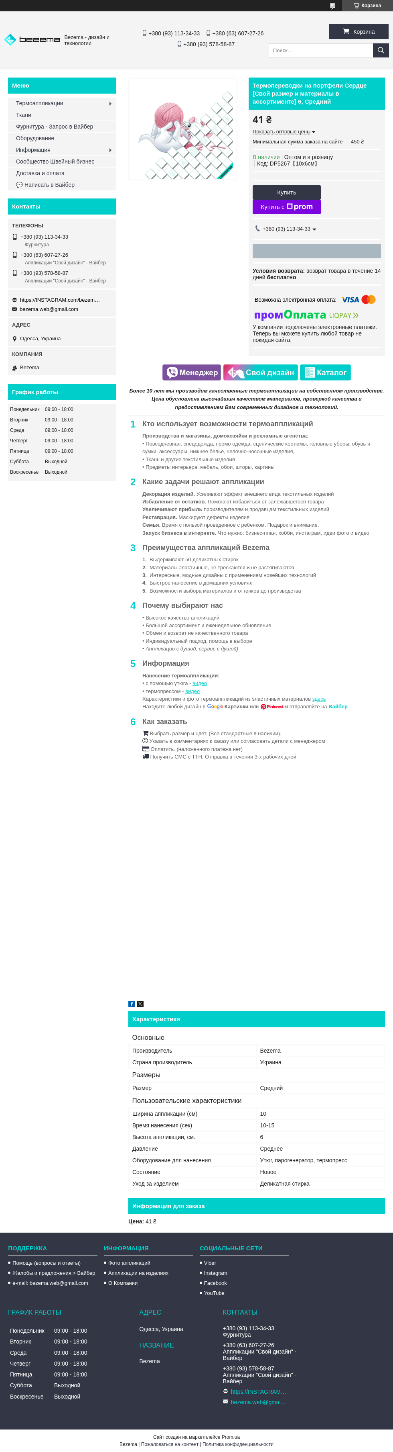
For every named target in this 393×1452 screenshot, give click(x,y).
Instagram (215, 1273)
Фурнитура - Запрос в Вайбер (54, 126)
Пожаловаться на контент (170, 1444)
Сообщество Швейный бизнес (55, 161)
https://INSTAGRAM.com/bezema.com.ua (60, 300)
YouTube (214, 1293)
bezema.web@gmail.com (49, 309)
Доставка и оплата (40, 173)
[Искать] (381, 50)
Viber (210, 1263)
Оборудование (35, 138)
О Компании (123, 1283)
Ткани (23, 115)
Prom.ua (231, 1437)
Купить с (286, 207)
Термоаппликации (39, 103)
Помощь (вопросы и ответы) (46, 1263)
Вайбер (338, 707)
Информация (33, 150)
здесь (319, 699)
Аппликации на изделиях (138, 1273)
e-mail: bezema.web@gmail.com (50, 1283)
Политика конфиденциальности (238, 1444)
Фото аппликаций (129, 1263)
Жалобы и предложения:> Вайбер (53, 1273)
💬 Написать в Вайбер (45, 185)
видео (199, 683)
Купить (286, 192)
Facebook (215, 1283)
